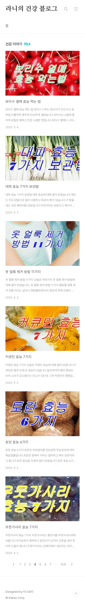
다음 (71, 564)
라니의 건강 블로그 (31, 9)
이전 (13, 564)
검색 (66, 9)
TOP (76, 593)
